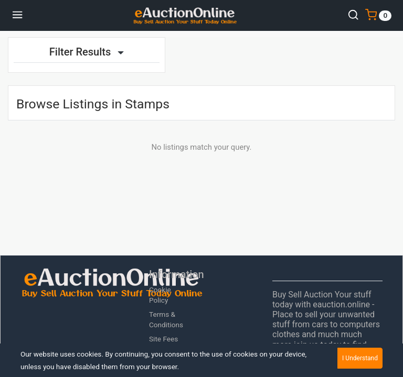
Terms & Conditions (166, 319)
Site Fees (163, 339)
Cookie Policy (160, 294)
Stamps (147, 104)
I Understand (360, 358)
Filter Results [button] (86, 52)
